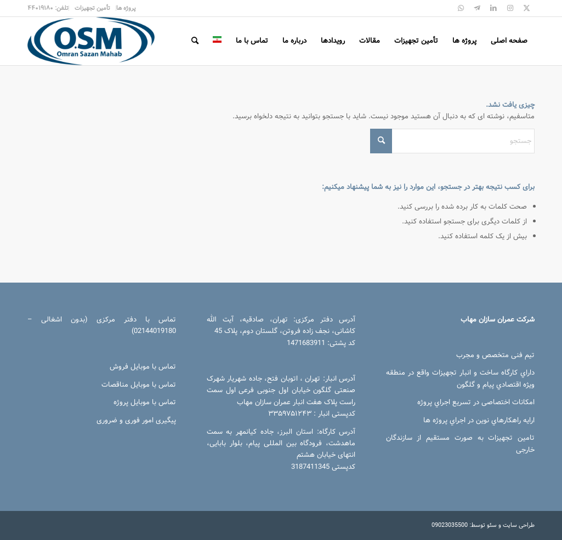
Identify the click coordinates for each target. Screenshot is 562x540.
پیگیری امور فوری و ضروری (136, 420)
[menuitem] (126, 8)
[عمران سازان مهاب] (91, 41)
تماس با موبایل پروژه (144, 402)
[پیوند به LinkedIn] (493, 8)
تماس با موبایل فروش (143, 366)
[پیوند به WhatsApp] (460, 8)
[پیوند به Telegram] (477, 8)
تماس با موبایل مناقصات (138, 384)
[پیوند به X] (526, 8)
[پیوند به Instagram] (510, 8)
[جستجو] (195, 41)
